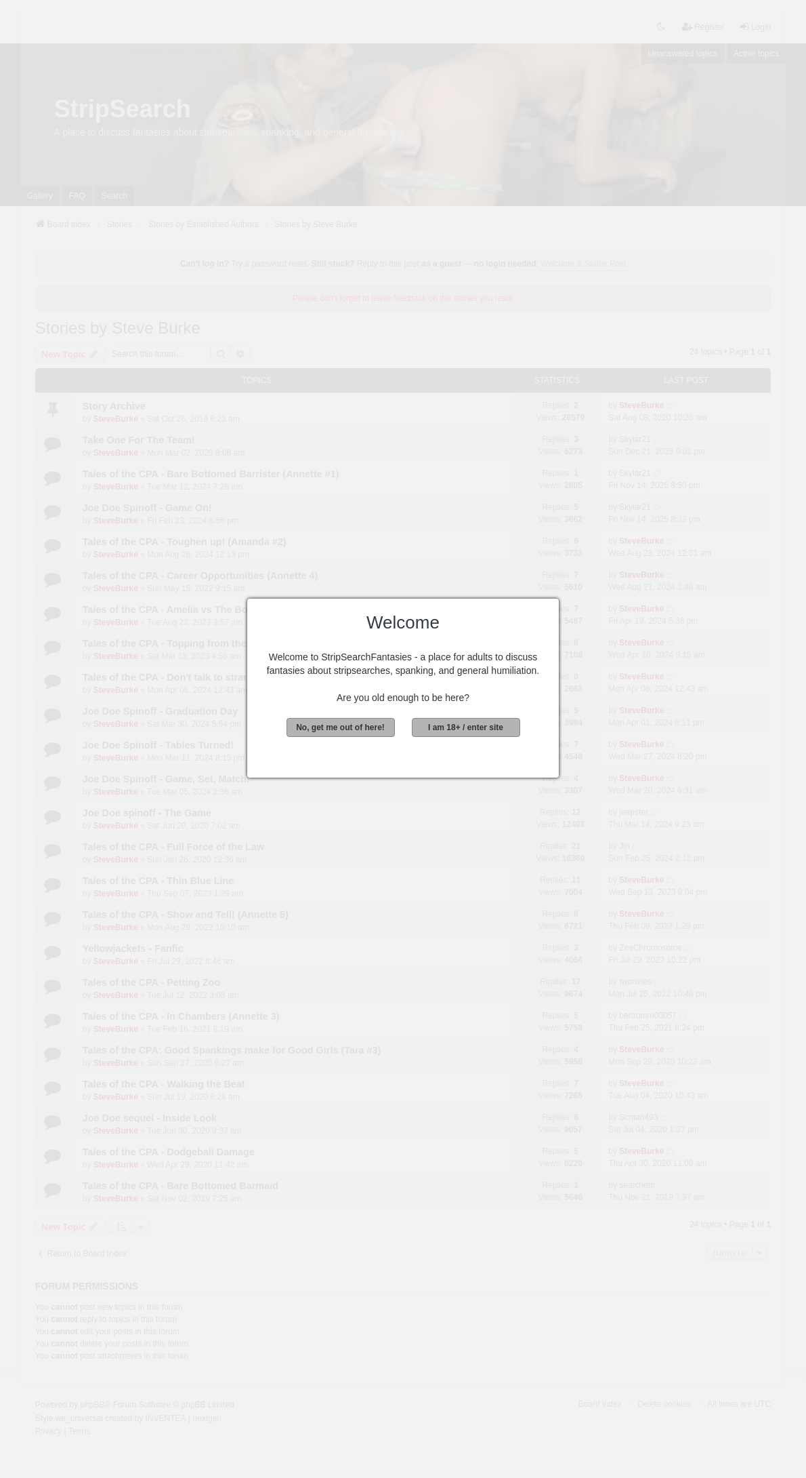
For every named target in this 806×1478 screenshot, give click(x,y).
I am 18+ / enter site (465, 727)
